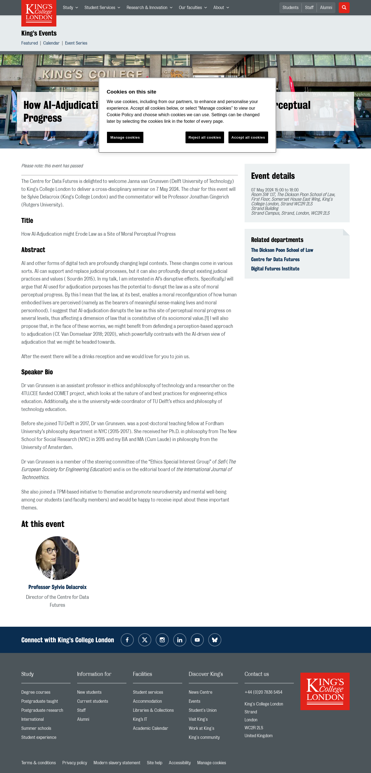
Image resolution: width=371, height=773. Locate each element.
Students (290, 7)
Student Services (104, 8)
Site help (154, 763)
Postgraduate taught (46, 702)
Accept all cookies (248, 137)
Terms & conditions (38, 763)
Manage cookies (211, 763)
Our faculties (194, 8)
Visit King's (213, 720)
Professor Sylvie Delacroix (57, 587)
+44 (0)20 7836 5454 (263, 692)
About (222, 8)
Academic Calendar (157, 729)
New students (101, 693)
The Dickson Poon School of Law (282, 249)
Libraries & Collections (157, 711)
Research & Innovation (151, 8)
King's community (213, 738)
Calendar (51, 44)
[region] (187, 115)
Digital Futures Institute (275, 268)
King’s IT (157, 720)
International (46, 720)
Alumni (326, 7)
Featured (29, 44)
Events (213, 702)
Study (72, 8)
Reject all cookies (205, 137)
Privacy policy (74, 763)
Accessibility (180, 763)
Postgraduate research (46, 711)
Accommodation (157, 702)
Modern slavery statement (117, 763)
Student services (157, 693)
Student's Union (213, 711)
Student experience (46, 738)
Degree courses (46, 693)
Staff (309, 7)
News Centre (213, 693)
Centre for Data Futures (275, 259)
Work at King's (213, 729)
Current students (101, 702)
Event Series (76, 44)
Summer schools (46, 729)
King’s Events (39, 33)
